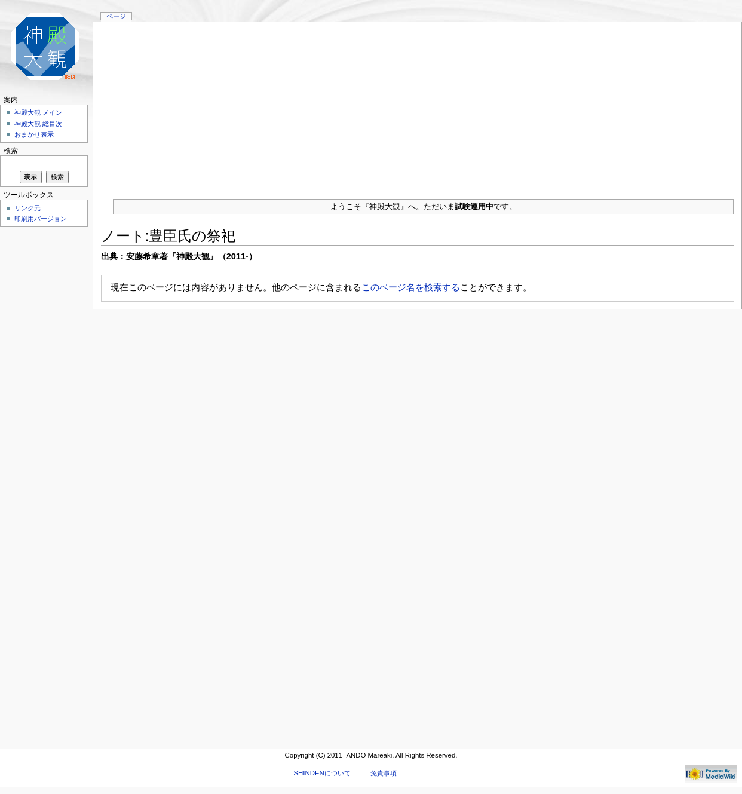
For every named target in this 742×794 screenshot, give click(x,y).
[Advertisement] (417, 105)
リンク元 (27, 207)
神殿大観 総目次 (38, 123)
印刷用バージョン (40, 218)
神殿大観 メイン (38, 112)
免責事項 (383, 773)
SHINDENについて (321, 773)
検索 (11, 150)
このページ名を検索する (410, 287)
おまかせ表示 (34, 134)
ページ (116, 16)
